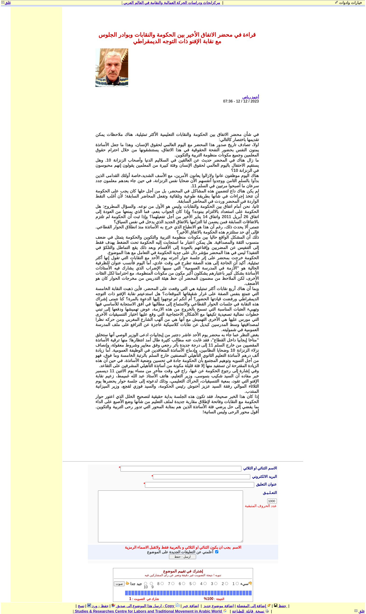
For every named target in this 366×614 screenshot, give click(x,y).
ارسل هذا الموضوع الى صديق (137, 606)
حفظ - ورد (98, 606)
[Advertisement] (174, 117)
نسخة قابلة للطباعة (250, 611)
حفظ (280, 606)
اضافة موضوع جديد (218, 606)
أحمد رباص (250, 97)
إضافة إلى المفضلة (254, 606)
